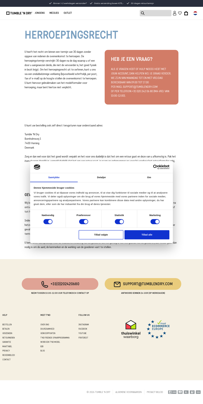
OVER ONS (44, 325)
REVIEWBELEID (8, 355)
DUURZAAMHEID (47, 329)
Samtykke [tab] (54, 177)
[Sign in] (175, 13)
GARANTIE (6, 342)
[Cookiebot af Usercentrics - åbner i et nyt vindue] (155, 167)
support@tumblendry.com (143, 284)
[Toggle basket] (186, 13)
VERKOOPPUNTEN (47, 333)
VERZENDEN (7, 333)
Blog (42, 351)
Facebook (83, 329)
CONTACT (6, 360)
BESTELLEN (7, 325)
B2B (41, 347)
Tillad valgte (101, 234)
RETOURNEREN (8, 338)
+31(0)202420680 (60, 284)
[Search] (155, 13)
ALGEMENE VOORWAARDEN (128, 392)
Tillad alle (146, 234)
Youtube (82, 333)
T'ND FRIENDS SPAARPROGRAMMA (54, 338)
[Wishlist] (180, 13)
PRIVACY (6, 351)
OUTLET (68, 13)
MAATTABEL (7, 347)
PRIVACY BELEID (155, 392)
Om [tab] (149, 177)
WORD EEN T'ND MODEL (50, 342)
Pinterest (83, 338)
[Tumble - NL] (19, 13)
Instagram (84, 325)
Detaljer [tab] (101, 177)
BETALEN (6, 329)
